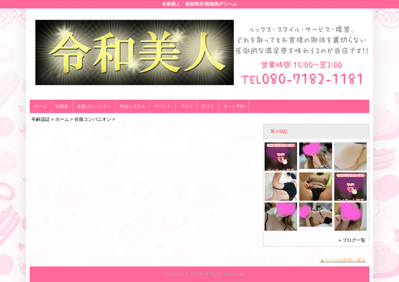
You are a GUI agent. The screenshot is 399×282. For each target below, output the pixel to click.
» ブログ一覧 (352, 240)
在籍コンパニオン (94, 106)
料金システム (132, 106)
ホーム (40, 106)
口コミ (208, 106)
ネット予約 (233, 106)
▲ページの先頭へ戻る (343, 260)
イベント (162, 106)
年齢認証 (40, 119)
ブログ (186, 106)
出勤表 (62, 106)
